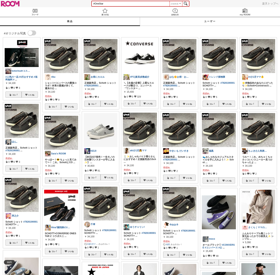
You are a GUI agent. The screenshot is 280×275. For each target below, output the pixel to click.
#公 (220, 247)
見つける (105, 12)
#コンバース (211, 247)
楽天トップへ (270, 3)
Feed (35, 12)
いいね (31, 95)
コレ (15, 95)
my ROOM (245, 12)
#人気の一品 (11, 77)
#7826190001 (12, 150)
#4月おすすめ (26, 77)
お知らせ (175, 12)
